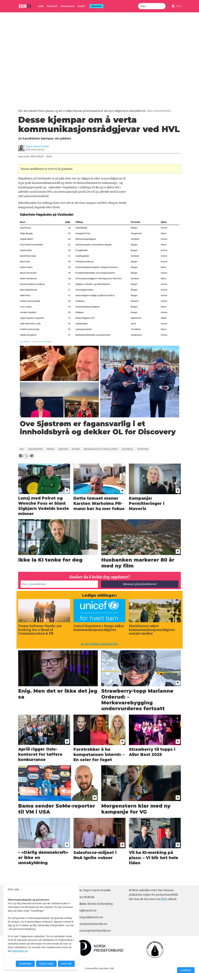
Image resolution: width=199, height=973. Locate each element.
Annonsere (67, 6)
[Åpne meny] (177, 6)
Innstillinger (185, 970)
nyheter (142, 449)
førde (51, 449)
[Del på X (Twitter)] (26, 455)
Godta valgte (46, 963)
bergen (63, 449)
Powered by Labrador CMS (99, 968)
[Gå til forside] (25, 6)
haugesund (35, 449)
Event (81, 6)
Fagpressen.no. (19, 951)
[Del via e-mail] (31, 455)
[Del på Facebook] (20, 455)
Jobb (41, 6)
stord (76, 449)
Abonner (96, 6)
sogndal (127, 449)
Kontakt (52, 6)
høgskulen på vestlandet (101, 449)
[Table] (99, 278)
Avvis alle (66, 963)
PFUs (164, 899)
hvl (22, 449)
